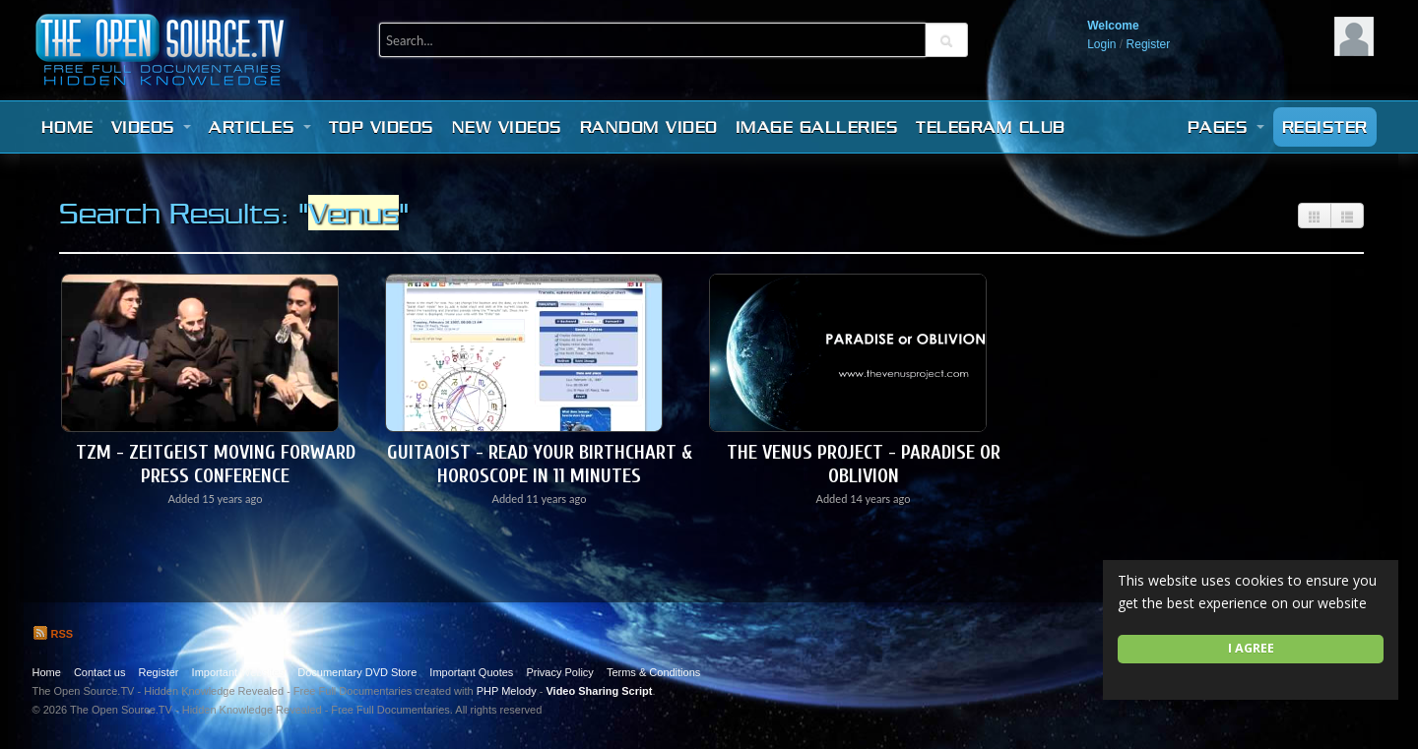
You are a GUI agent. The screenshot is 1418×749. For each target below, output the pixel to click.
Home (67, 127)
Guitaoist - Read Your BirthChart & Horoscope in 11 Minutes (539, 464)
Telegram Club (990, 127)
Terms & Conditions (653, 672)
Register (1149, 44)
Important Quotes (471, 672)
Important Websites (239, 672)
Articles (260, 127)
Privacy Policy (559, 672)
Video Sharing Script (599, 691)
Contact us (100, 672)
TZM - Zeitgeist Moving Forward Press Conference (215, 464)
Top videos (381, 127)
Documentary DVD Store (357, 672)
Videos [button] (151, 127)
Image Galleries (817, 127)
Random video (649, 127)
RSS (53, 634)
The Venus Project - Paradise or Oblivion (863, 464)
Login (1101, 44)
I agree (1251, 648)
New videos (507, 127)
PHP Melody (507, 691)
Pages (1226, 127)
